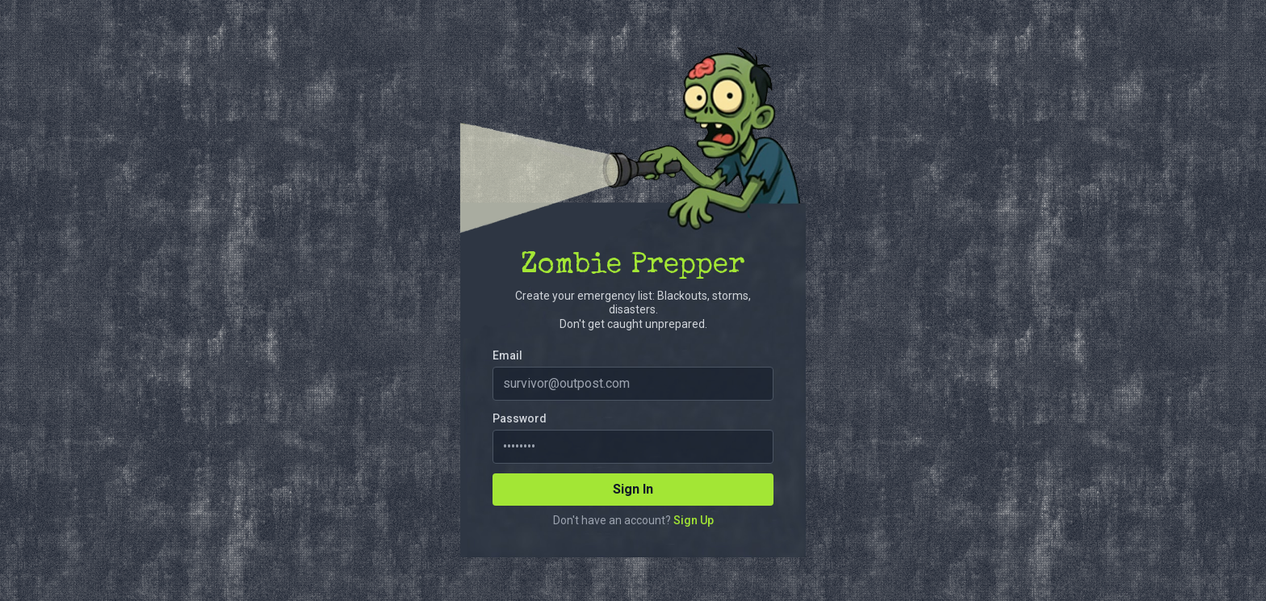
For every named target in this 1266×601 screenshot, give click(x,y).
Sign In (633, 489)
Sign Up (693, 520)
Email (507, 355)
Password (520, 418)
